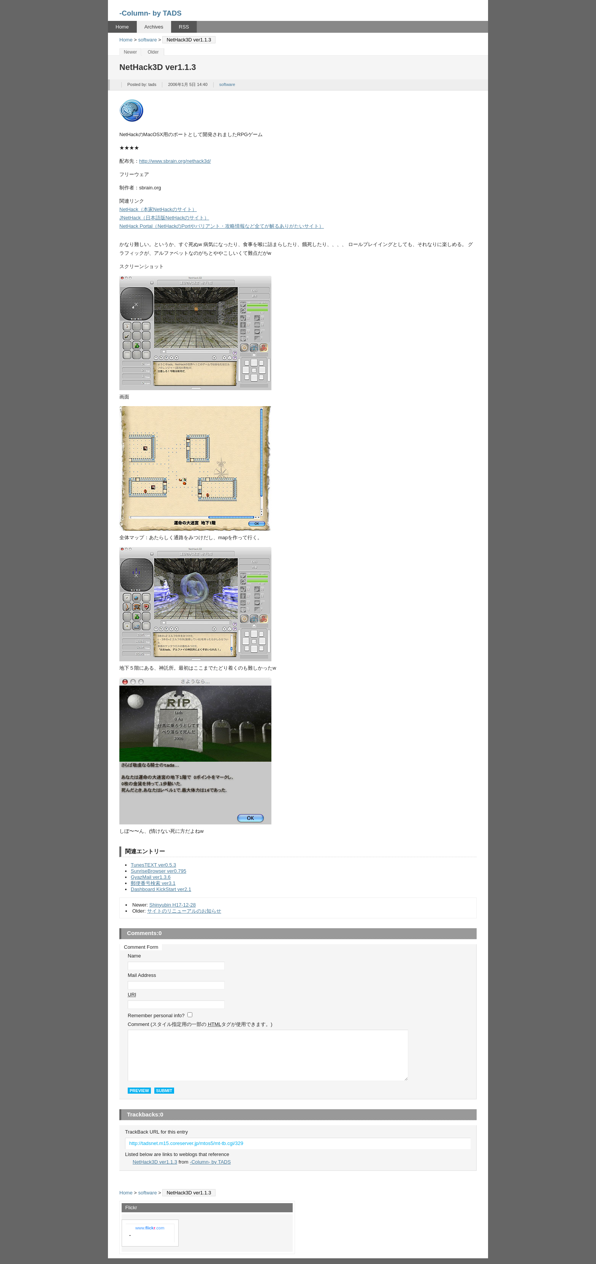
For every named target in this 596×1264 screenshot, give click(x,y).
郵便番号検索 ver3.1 (153, 883)
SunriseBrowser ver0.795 (158, 871)
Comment (200, 1024)
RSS (184, 27)
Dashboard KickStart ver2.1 (161, 889)
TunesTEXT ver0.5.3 (153, 865)
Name (134, 956)
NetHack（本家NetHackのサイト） (158, 209)
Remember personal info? (156, 1015)
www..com (149, 1228)
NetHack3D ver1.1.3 (155, 1162)
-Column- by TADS (150, 13)
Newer (130, 52)
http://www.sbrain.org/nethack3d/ (175, 161)
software (147, 40)
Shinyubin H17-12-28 (172, 905)
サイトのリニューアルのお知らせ (184, 911)
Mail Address (142, 975)
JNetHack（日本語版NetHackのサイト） (164, 218)
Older (153, 52)
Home (122, 27)
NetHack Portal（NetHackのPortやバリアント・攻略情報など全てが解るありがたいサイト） (221, 226)
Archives (153, 27)
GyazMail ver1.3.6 (151, 877)
